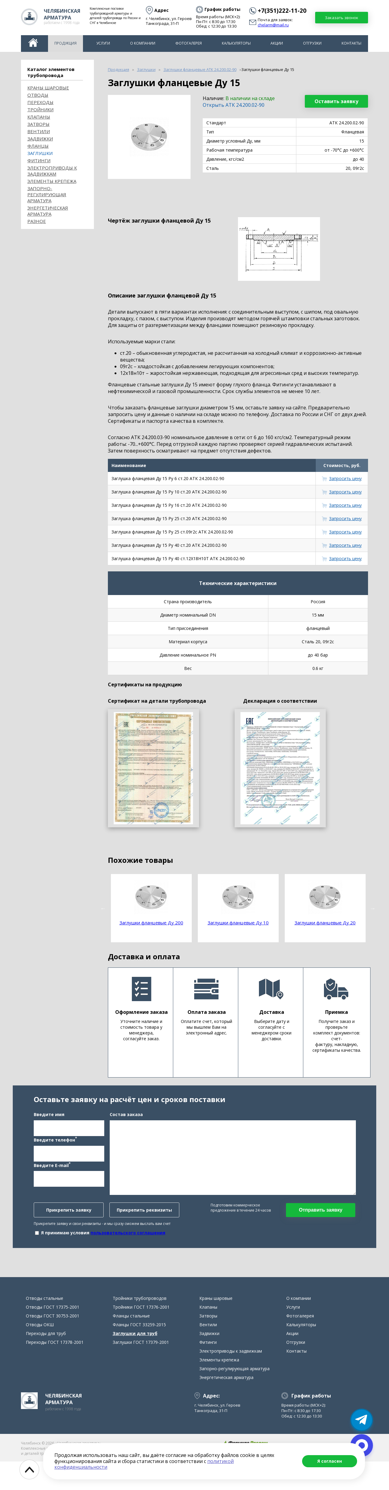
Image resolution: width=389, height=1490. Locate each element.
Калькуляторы (236, 43)
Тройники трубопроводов (140, 1327)
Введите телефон (55, 1153)
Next (373, 908)
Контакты (351, 43)
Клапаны (38, 117)
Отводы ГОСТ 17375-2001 (52, 1335)
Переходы (40, 102)
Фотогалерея (188, 43)
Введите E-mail (52, 1179)
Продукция (65, 43)
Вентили (38, 131)
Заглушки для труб (135, 1362)
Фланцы (38, 146)
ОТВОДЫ (37, 95)
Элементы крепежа (51, 181)
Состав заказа (126, 1129)
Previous (103, 908)
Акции (276, 43)
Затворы (38, 124)
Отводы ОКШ (40, 1353)
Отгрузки (312, 43)
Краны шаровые (48, 88)
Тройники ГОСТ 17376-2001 (141, 1335)
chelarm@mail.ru (273, 25)
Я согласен (329, 1461)
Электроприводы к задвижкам (52, 171)
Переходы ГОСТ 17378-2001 (55, 1371)
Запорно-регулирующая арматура (46, 194)
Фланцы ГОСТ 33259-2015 (139, 1353)
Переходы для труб (46, 1362)
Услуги (103, 43)
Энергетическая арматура (47, 211)
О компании (142, 43)
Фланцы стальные (131, 1344)
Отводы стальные (44, 1327)
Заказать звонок (341, 17)
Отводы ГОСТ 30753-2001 (52, 1344)
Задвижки (40, 139)
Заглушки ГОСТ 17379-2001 (141, 1371)
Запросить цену (345, 478)
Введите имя (49, 1129)
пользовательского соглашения (128, 1247)
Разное (36, 221)
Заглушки (40, 153)
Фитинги (38, 160)
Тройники (40, 109)
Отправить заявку (320, 1224)
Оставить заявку (336, 101)
